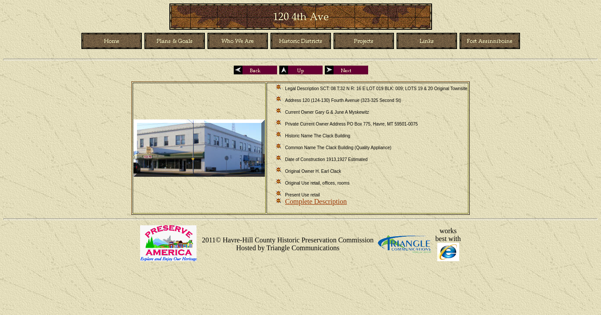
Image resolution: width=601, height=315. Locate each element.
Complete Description (316, 201)
